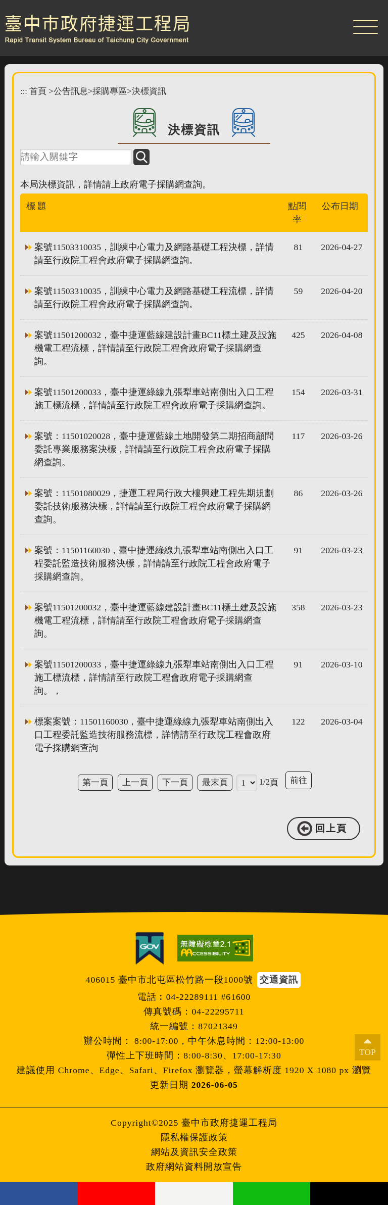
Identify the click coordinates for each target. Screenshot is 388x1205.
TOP (367, 1052)
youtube (117, 1193)
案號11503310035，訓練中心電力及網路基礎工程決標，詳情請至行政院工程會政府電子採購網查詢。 (154, 253)
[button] (365, 25)
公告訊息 (71, 91)
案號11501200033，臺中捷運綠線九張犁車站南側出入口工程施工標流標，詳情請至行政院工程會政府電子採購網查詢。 (154, 398)
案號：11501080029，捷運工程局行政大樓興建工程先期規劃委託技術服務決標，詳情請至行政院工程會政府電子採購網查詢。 (154, 506)
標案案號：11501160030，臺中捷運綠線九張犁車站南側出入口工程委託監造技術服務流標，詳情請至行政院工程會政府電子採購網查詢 (153, 734)
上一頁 (135, 782)
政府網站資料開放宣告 (194, 1167)
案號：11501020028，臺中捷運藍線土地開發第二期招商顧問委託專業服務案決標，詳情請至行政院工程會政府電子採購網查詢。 (154, 449)
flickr (194, 1193)
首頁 (37, 91)
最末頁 (215, 782)
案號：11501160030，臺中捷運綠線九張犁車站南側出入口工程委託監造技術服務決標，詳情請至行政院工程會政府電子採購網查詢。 (153, 563)
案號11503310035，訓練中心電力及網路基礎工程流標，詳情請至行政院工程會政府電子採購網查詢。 (154, 297)
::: (23, 91)
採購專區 (109, 91)
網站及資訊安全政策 (194, 1152)
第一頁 (95, 782)
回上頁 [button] (331, 828)
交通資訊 (279, 980)
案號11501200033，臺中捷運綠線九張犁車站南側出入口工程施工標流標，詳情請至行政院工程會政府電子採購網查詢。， (154, 677)
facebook (39, 1193)
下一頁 (175, 782)
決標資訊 (149, 91)
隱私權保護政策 (194, 1137)
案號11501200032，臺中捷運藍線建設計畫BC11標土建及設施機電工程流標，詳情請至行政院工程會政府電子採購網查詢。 (155, 348)
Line (272, 1193)
